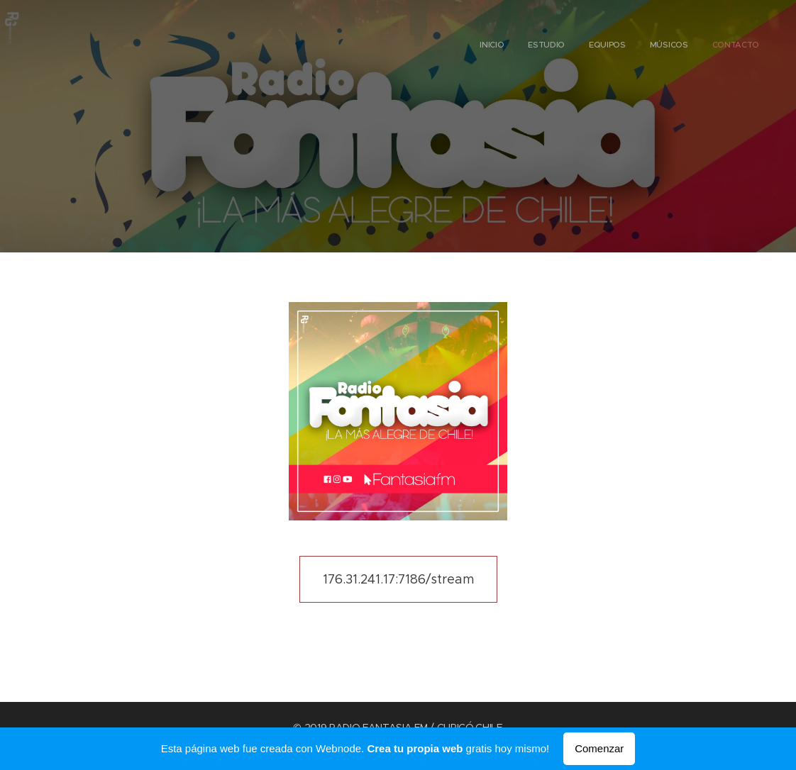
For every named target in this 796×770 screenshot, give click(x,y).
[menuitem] (663, 46)
